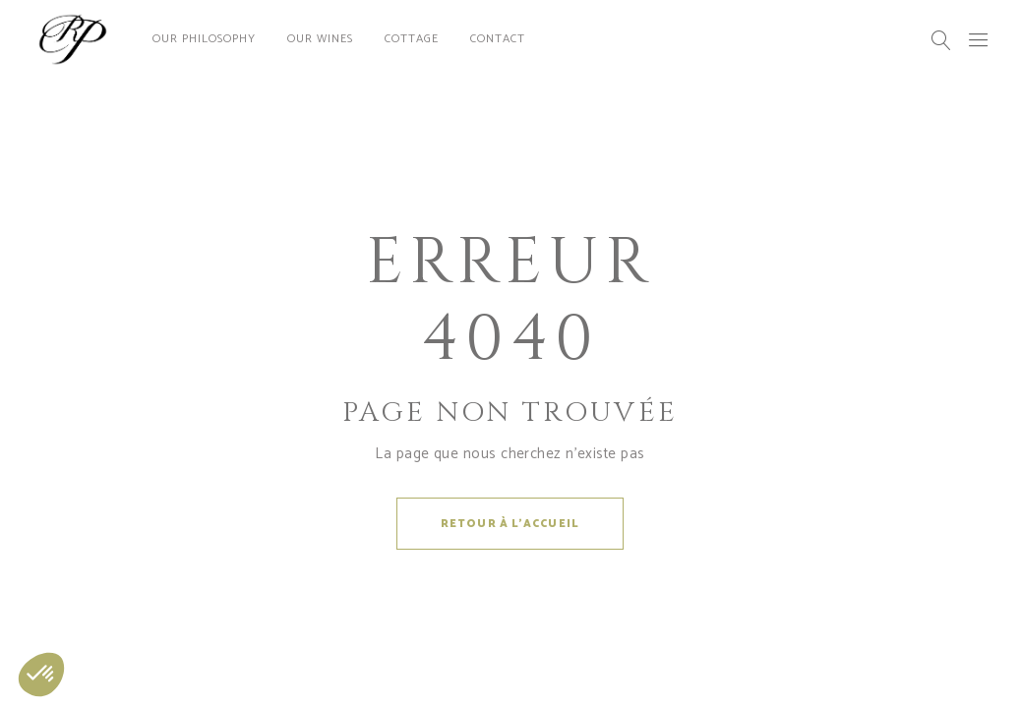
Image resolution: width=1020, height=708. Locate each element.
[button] (41, 674)
